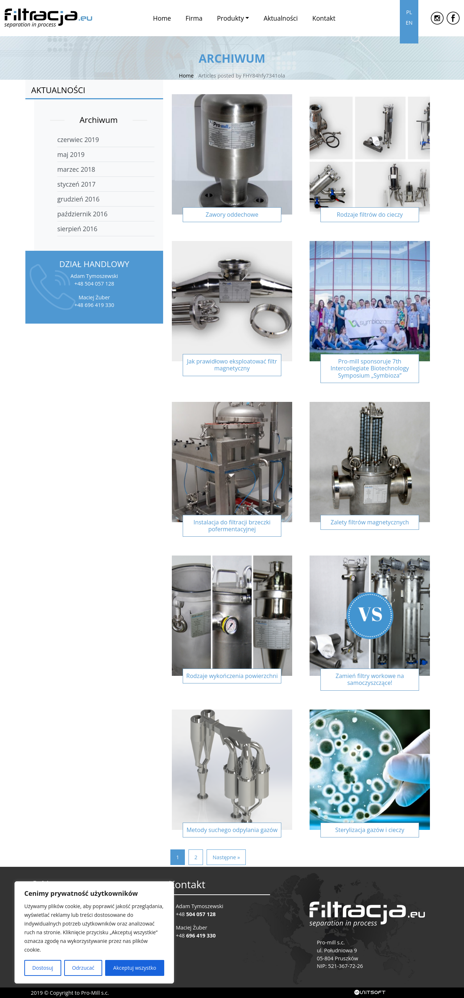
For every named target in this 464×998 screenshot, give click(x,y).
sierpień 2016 (77, 228)
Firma (194, 18)
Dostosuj (42, 967)
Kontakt (323, 18)
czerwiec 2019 (78, 139)
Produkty (230, 18)
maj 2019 (70, 154)
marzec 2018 (76, 169)
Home (162, 18)
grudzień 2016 (78, 199)
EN (409, 22)
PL (409, 12)
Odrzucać (83, 967)
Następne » (226, 857)
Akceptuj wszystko (134, 967)
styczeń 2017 (76, 184)
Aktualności (281, 18)
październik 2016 (82, 213)
